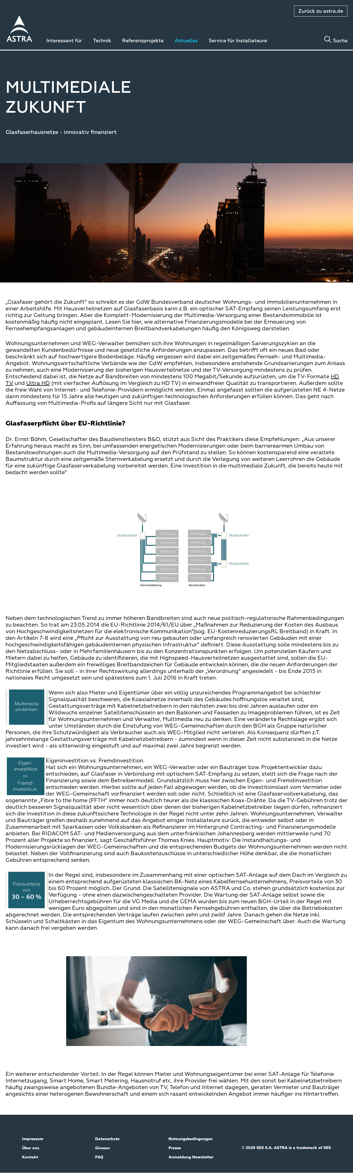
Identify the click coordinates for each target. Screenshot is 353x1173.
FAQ (99, 1157)
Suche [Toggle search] (340, 40)
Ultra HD (38, 383)
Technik (102, 40)
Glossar (102, 1148)
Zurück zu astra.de (320, 11)
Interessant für (64, 40)
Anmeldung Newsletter (191, 1157)
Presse (175, 1148)
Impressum (32, 1139)
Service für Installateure (238, 40)
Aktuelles (186, 40)
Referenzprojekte (143, 40)
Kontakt (30, 1157)
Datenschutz (107, 1139)
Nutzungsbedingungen (191, 1139)
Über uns (30, 1148)
